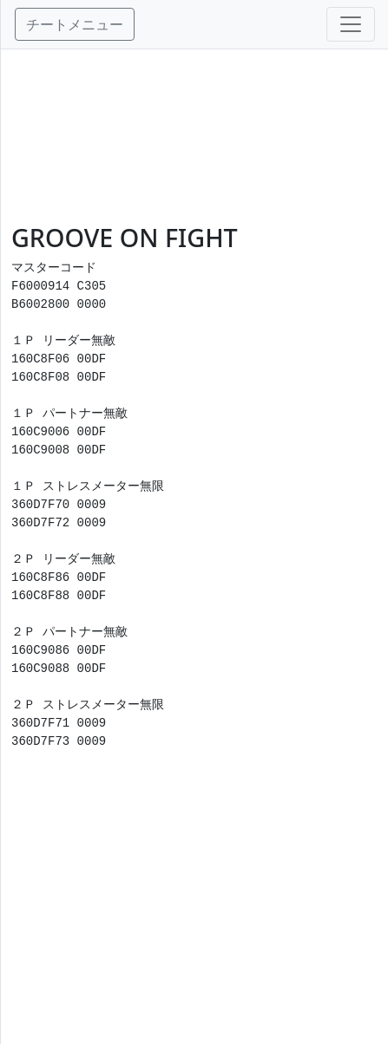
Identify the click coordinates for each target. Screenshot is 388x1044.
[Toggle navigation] (350, 24)
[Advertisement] (194, 136)
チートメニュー (74, 24)
